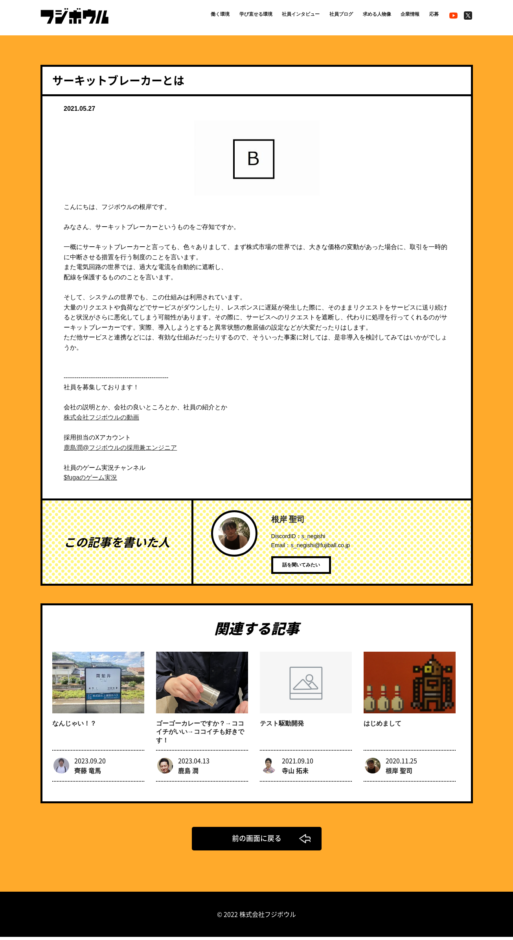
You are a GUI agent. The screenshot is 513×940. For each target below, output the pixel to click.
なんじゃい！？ (74, 726)
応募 (432, 16)
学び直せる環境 (227, 16)
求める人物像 (366, 16)
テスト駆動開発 (282, 726)
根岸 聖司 (288, 519)
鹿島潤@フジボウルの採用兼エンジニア (120, 447)
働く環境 (186, 16)
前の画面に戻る (256, 841)
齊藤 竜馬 (87, 773)
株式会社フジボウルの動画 (101, 417)
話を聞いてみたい (310, 568)
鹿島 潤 (188, 773)
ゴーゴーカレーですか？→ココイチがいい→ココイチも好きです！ (200, 735)
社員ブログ (326, 16)
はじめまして (382, 726)
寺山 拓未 (295, 773)
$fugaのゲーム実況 (90, 477)
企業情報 (405, 16)
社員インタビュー (279, 16)
